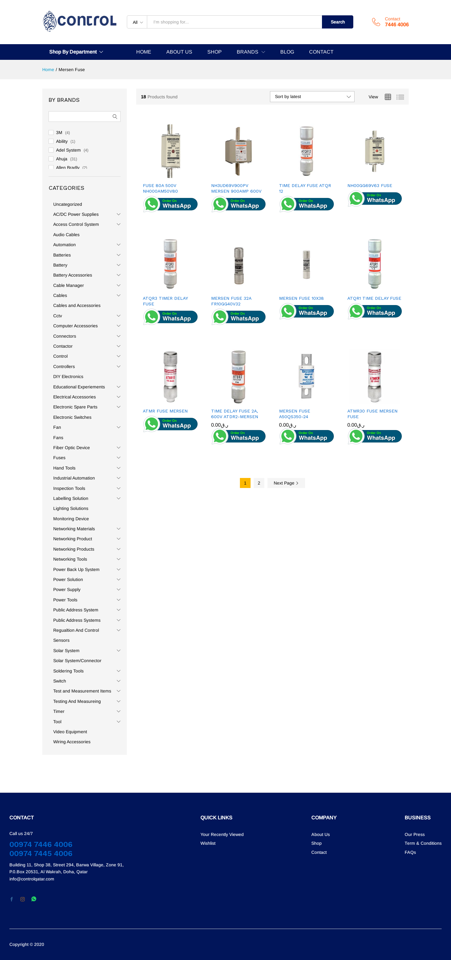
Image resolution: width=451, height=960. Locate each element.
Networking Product (72, 538)
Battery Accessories (72, 275)
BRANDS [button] (247, 51)
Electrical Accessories (74, 396)
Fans (58, 437)
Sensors (61, 640)
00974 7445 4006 (40, 853)
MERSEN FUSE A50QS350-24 (294, 413)
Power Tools (65, 599)
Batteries (62, 254)
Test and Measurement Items (82, 690)
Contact (392, 18)
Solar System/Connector (77, 660)
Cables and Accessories (77, 305)
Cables (60, 295)
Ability (62, 141)
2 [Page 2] (259, 482)
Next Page (286, 482)
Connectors (64, 336)
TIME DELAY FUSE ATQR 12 (305, 188)
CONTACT (321, 51)
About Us (320, 834)
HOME (143, 51)
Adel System (68, 150)
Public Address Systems (77, 620)
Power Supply (66, 589)
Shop (316, 843)
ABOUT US (179, 51)
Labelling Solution (70, 498)
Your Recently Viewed (222, 834)
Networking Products (73, 549)
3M (59, 132)
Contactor (63, 346)
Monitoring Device (71, 518)
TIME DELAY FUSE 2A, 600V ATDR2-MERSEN (234, 413)
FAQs (410, 852)
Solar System (66, 650)
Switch (59, 680)
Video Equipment (70, 731)
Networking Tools (70, 559)
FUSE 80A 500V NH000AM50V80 (160, 188)
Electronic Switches (72, 417)
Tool (57, 721)
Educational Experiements (79, 386)
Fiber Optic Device (71, 447)
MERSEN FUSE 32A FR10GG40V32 (231, 301)
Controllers (64, 366)
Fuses (59, 457)
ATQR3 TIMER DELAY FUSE (165, 301)
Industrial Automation (74, 477)
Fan (57, 427)
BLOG (287, 51)
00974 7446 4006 (40, 844)
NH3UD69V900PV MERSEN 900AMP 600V (236, 188)
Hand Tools (64, 467)
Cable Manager (68, 285)
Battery (60, 264)
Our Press (415, 834)
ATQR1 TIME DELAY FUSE (374, 298)
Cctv (57, 315)
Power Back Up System (76, 569)
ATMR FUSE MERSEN (165, 410)
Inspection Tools (69, 488)
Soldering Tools (68, 670)
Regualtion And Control (76, 630)
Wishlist (207, 843)
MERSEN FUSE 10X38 (301, 298)
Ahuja (61, 158)
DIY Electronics (68, 376)
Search (338, 21)
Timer (59, 711)
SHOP (214, 51)
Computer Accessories (75, 325)
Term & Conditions (423, 843)
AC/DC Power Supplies (76, 214)
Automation (64, 244)
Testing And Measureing (77, 701)
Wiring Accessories (72, 741)
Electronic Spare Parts (75, 406)
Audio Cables (66, 234)
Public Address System (75, 609)
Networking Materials (74, 528)
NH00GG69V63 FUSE (369, 185)
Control (60, 356)
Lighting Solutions (70, 508)
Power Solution (68, 579)
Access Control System (76, 224)
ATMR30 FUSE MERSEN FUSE (372, 413)
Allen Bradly (68, 167)
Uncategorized (67, 204)
